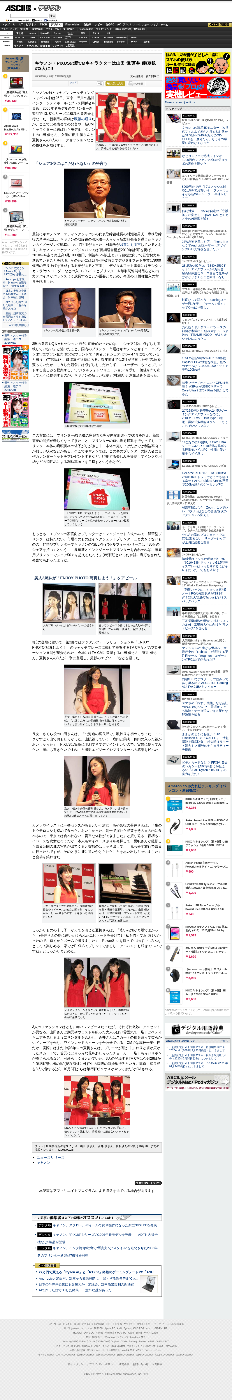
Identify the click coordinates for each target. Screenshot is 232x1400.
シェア (73, 82)
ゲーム (164, 24)
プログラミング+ (104, 29)
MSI (83, 33)
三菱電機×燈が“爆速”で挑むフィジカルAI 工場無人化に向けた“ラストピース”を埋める (205, 624)
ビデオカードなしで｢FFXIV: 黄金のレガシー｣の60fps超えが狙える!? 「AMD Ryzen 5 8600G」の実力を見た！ (205, 768)
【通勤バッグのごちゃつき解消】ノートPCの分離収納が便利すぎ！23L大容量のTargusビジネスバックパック (205, 595)
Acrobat (32, 42)
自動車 (87, 24)
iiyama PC (110, 1328)
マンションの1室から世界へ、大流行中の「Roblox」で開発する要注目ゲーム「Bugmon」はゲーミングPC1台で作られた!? (205, 653)
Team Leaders (118, 1346)
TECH (43, 24)
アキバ (127, 24)
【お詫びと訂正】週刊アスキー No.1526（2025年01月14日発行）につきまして (198, 1065)
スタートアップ (150, 24)
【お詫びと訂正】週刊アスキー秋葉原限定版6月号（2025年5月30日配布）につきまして (197, 1057)
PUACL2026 (139, 29)
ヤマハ (134, 42)
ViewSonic (121, 37)
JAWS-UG (89, 1333)
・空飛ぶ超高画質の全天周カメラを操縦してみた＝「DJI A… (15, 316)
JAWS (19, 42)
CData (96, 42)
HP (108, 33)
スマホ (137, 24)
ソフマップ (57, 46)
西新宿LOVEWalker (105, 1355)
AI (14, 24)
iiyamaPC (44, 33)
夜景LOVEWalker (125, 1355)
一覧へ (224, 1040)
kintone (45, 42)
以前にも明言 (130, 244)
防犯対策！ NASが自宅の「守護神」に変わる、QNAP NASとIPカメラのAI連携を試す (205, 214)
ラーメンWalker (46, 1355)
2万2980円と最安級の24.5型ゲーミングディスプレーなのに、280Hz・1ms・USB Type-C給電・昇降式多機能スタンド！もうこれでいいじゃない (205, 418)
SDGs (118, 29)
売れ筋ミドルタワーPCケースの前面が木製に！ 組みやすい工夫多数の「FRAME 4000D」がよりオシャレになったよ (205, 332)
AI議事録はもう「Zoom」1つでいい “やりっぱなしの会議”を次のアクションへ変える (205, 511)
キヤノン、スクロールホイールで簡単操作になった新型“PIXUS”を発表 (105, 1225)
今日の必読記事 (77, 1350)
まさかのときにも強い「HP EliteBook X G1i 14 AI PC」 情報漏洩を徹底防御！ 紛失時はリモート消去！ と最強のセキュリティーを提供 (205, 741)
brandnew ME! (70, 46)
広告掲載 (157, 1364)
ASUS (96, 33)
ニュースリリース (51, 1157)
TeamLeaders (86, 29)
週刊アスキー (69, 29)
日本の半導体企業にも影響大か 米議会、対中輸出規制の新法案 (86, 1284)
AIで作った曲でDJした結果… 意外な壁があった (75, 1290)
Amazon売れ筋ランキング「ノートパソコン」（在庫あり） (14, 63)
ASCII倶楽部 (220, 25)
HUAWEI (108, 37)
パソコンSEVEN (70, 33)
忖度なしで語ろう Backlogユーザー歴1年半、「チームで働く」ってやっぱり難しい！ (204, 303)
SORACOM (103, 1341)
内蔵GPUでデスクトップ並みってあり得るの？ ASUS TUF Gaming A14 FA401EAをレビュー (205, 683)
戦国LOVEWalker (184, 1355)
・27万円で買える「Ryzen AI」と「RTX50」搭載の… (15, 271)
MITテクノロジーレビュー (148, 1350)
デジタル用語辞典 (111, 1350)
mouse (32, 33)
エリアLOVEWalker (65, 1355)
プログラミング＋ (135, 1346)
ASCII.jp (18, 8)
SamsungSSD (68, 37)
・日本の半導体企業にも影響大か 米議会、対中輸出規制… (14, 294)
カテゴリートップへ (148, 1183)
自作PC (109, 24)
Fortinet (121, 42)
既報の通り (83, 119)
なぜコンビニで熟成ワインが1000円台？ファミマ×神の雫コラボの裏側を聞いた (204, 159)
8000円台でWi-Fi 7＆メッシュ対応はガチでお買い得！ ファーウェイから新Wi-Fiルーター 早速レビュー (205, 192)
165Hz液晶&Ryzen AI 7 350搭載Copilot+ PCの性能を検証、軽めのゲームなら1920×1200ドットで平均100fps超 (205, 363)
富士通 (19, 33)
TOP (49, 1324)
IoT (21, 24)
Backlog (108, 42)
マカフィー (19, 46)
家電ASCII (37, 29)
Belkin (133, 37)
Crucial (96, 37)
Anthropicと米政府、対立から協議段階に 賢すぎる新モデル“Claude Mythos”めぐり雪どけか (107, 1278)
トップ (6, 24)
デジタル (47, 8)
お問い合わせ (140, 1364)
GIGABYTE (57, 38)
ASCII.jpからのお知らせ (180, 1041)
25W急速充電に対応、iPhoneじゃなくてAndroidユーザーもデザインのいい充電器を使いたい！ (205, 245)
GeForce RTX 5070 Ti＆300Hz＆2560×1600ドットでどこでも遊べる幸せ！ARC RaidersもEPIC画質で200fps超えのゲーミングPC (205, 478)
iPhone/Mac (72, 24)
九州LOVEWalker (144, 1355)
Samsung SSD (69, 1341)
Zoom (146, 42)
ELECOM (19, 37)
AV (119, 24)
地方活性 (126, 29)
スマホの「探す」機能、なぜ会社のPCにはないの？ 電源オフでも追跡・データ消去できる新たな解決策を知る (205, 708)
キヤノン (44, 1162)
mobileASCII (128, 1350)
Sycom (57, 33)
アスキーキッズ (9, 29)
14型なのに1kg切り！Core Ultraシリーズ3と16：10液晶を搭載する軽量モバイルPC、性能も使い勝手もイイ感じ (204, 447)
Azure (58, 42)
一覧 (100, 83)
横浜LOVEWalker (85, 1355)
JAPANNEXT (45, 46)
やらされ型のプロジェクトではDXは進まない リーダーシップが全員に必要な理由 (204, 538)
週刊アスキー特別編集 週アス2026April (15, 386)
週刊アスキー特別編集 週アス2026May (15, 339)
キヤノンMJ (32, 46)
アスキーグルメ (53, 29)
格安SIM (24, 29)
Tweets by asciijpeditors (180, 102)
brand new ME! (137, 1337)
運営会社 (124, 1364)
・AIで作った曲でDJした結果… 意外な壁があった (15, 305)
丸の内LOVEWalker (164, 1355)
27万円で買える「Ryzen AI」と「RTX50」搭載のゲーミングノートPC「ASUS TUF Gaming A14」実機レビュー (122, 1272)
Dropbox (83, 42)
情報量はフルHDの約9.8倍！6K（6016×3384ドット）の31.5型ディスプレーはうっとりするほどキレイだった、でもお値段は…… (205, 564)
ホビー (98, 24)
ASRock (83, 37)
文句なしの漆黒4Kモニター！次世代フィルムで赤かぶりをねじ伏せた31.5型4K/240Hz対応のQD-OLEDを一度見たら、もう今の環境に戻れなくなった (205, 135)
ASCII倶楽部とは (19, 325)
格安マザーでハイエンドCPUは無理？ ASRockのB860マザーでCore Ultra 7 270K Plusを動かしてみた (205, 388)
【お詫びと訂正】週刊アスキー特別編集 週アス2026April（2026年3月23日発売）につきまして (197, 1049)
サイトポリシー (77, 1364)
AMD (32, 37)
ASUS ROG (45, 37)
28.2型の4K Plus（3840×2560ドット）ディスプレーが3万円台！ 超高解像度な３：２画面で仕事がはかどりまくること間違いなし (205, 271)
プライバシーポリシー (102, 1364)
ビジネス (31, 24)
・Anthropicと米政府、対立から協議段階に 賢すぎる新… (15, 283)
